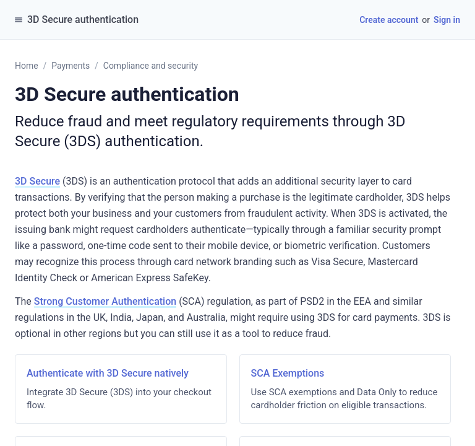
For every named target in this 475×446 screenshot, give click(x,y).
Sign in (447, 20)
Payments (70, 66)
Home (26, 66)
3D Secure (37, 181)
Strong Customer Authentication (105, 301)
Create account (388, 20)
